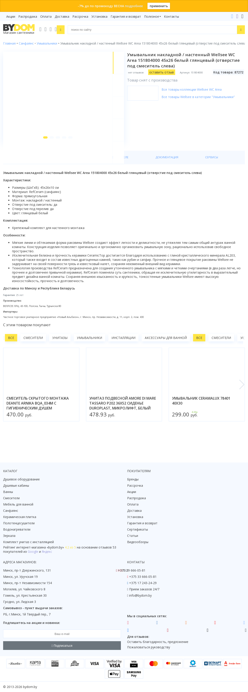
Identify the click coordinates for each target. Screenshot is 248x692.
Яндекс (47, 551)
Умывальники (89, 360)
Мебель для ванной (18, 504)
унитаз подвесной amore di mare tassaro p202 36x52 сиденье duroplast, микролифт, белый (122, 425)
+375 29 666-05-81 (131, 570)
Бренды (133, 479)
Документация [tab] (117, 179)
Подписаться (62, 645)
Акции (10, 16)
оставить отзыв (164, 72)
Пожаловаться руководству (148, 647)
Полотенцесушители (19, 523)
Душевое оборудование (21, 479)
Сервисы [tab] (144, 179)
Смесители (33, 360)
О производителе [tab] (82, 179)
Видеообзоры (137, 542)
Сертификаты (137, 529)
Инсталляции (123, 360)
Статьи (132, 535)
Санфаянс (10, 510)
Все (11, 360)
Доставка (62, 16)
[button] (40, 159)
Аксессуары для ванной (166, 360)
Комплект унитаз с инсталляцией (28, 542)
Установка (99, 16)
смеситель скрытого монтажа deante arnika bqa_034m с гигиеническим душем (37, 425)
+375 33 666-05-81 (143, 576)
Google (33, 551)
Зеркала (9, 535)
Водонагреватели (16, 529)
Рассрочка (80, 16)
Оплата (46, 16)
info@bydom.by (140, 595)
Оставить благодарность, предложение (157, 642)
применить (159, 6)
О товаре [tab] (17, 179)
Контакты (171, 16)
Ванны (8, 492)
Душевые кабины (16, 485)
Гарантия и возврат (126, 16)
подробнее (134, 6)
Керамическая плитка (19, 517)
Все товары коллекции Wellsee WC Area (195, 89)
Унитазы (59, 360)
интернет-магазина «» (40, 547)
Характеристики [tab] (46, 179)
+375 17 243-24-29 (143, 583)
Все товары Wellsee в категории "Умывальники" (201, 97)
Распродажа (27, 16)
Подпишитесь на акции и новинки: (31, 623)
